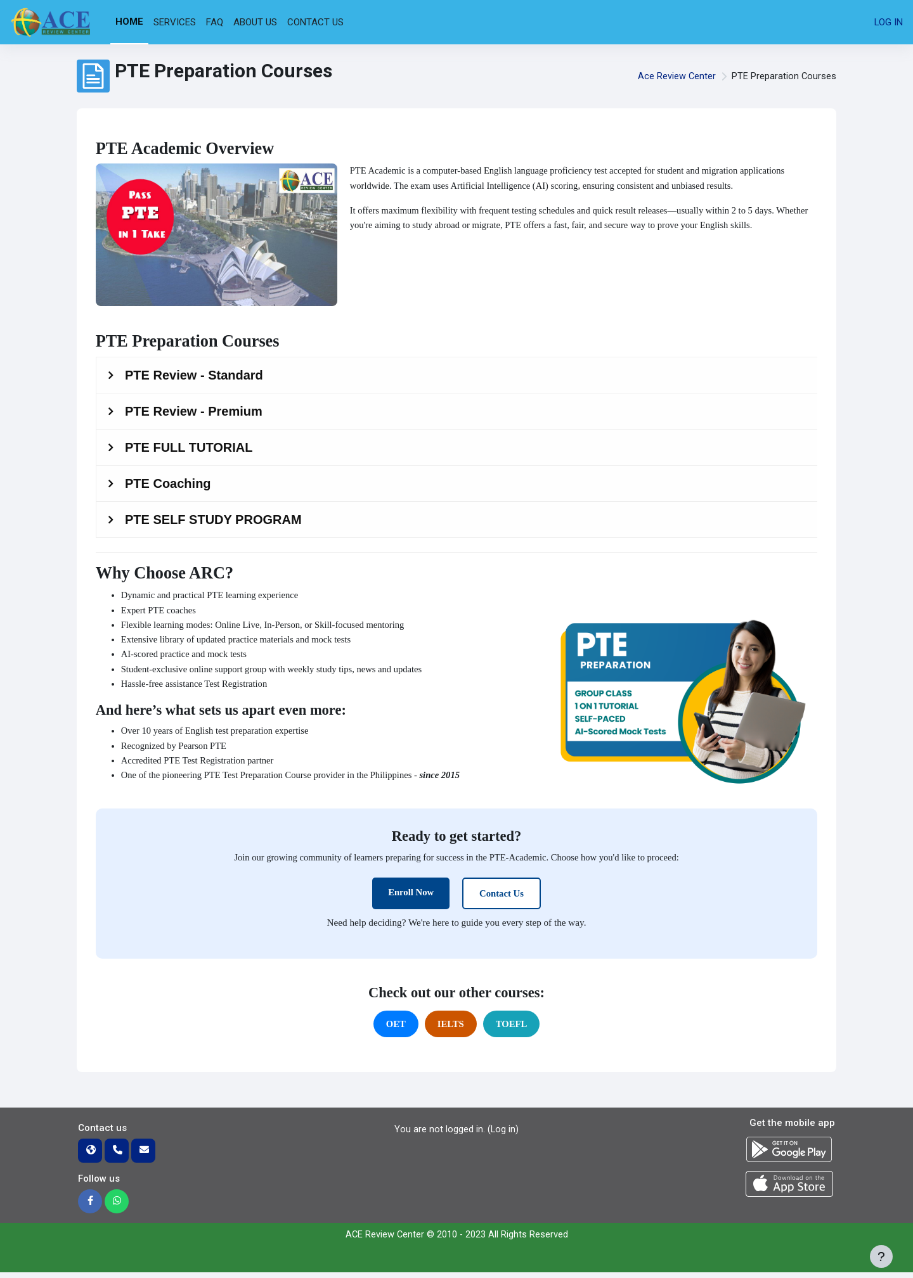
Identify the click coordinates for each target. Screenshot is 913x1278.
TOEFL (512, 1029)
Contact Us (501, 898)
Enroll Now (410, 896)
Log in (888, 22)
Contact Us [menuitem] (315, 22)
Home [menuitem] (129, 21)
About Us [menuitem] (255, 22)
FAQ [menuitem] (214, 22)
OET (395, 1029)
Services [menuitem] (174, 22)
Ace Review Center (676, 76)
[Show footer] (881, 1256)
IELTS (450, 1029)
